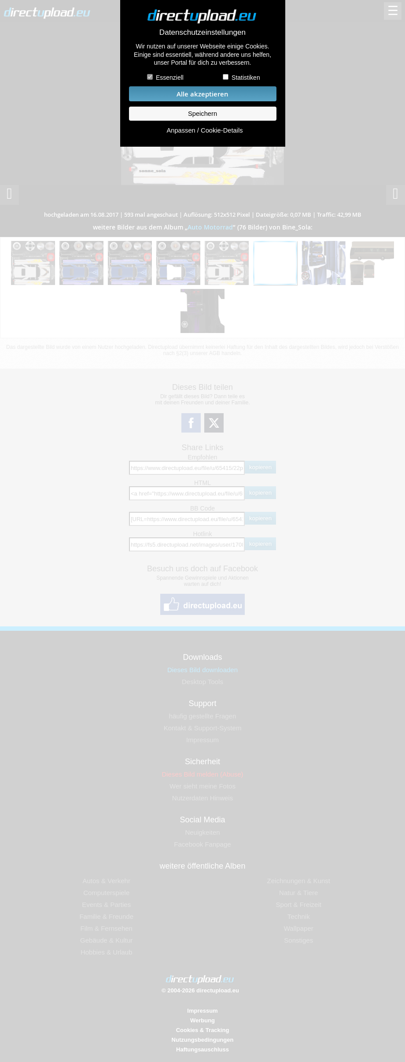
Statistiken (246, 77)
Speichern (202, 113)
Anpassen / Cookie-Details (204, 130)
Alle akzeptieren (202, 94)
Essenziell (170, 77)
